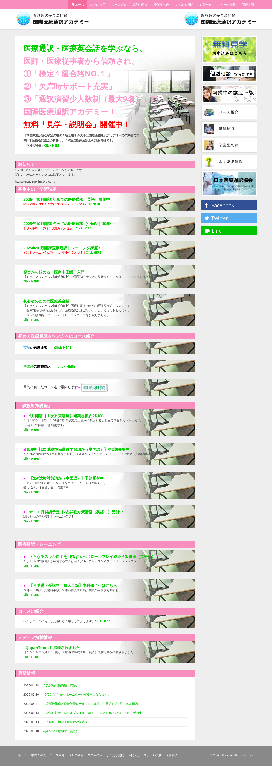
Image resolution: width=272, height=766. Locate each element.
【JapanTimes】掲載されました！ (53, 647)
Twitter (216, 218)
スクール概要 (227, 4)
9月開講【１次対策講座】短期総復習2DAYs (67, 415)
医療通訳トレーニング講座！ (77, 247)
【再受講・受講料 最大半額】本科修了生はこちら (73, 585)
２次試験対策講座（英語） (61, 685)
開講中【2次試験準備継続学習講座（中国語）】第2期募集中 (77, 449)
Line (213, 230)
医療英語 (248, 4)
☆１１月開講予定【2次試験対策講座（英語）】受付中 (76, 511)
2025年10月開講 (37, 247)
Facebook (219, 205)
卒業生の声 (161, 4)
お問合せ (205, 4)
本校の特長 (97, 4)
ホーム (77, 4)
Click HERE (96, 204)
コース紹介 (119, 4)
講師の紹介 (140, 4)
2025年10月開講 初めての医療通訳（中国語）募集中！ (70, 223)
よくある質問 (184, 4)
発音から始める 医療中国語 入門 (54, 272)
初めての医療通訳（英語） (61, 731)
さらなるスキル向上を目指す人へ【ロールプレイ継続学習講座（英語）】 (92, 556)
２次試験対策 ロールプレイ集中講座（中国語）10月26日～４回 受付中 (92, 713)
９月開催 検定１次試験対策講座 (65, 722)
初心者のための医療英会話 (46, 301)
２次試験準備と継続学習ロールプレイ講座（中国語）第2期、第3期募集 (91, 704)
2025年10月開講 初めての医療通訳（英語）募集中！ (68, 199)
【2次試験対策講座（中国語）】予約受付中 (66, 478)
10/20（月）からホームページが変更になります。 (76, 694)
